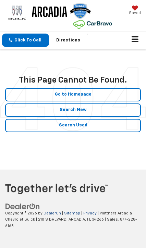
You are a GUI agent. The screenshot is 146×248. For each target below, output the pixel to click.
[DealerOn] (22, 206)
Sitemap (72, 213)
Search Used (73, 125)
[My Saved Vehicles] (135, 11)
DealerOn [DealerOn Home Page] (52, 213)
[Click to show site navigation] (135, 40)
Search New (73, 110)
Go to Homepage (73, 94)
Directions (68, 40)
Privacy (90, 213)
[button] (25, 40)
